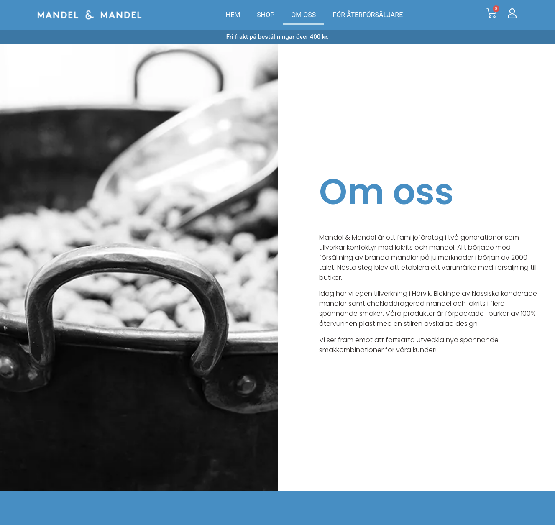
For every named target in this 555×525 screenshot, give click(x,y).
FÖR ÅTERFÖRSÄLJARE (367, 15)
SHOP (265, 15)
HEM (233, 15)
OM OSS (303, 15)
